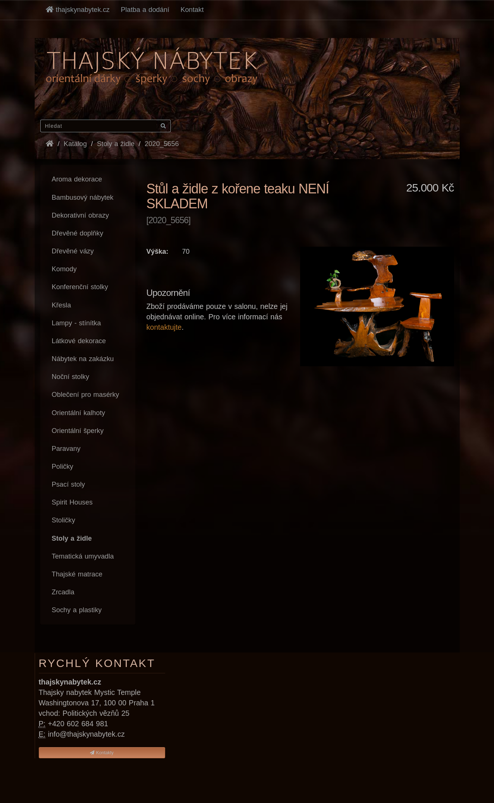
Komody (64, 269)
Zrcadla (63, 592)
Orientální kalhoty (78, 413)
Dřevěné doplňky (77, 233)
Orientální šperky (78, 430)
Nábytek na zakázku (83, 359)
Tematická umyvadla (83, 556)
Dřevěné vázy (73, 251)
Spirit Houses (72, 502)
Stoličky (63, 520)
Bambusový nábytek (83, 197)
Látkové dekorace (79, 341)
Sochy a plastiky (77, 610)
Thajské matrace (77, 574)
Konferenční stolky (80, 287)
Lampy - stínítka (76, 323)
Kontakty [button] (101, 752)
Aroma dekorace (77, 179)
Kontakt (192, 9)
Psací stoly (68, 484)
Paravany (66, 448)
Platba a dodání (145, 9)
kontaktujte (164, 327)
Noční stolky (70, 376)
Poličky (62, 466)
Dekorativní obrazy (80, 215)
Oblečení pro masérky (85, 394)
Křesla (61, 305)
